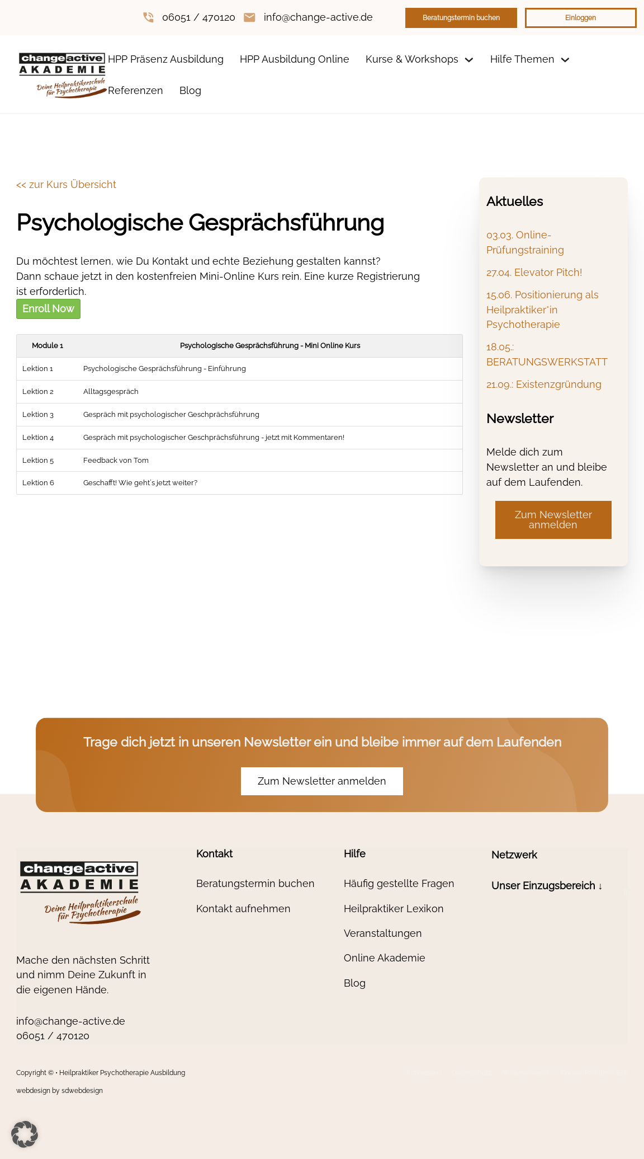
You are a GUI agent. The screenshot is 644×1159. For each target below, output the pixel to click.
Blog (190, 90)
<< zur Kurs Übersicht (66, 184)
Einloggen (580, 18)
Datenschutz (471, 1073)
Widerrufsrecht (526, 1073)
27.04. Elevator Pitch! (534, 272)
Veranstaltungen (383, 933)
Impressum (423, 1073)
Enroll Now (48, 309)
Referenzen (135, 90)
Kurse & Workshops (412, 59)
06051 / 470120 (198, 17)
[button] (559, 893)
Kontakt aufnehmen (243, 908)
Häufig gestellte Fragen (399, 883)
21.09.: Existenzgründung (544, 384)
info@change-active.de (318, 17)
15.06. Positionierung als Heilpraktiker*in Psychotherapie (542, 309)
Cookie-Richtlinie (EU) (594, 1073)
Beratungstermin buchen (461, 18)
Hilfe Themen (522, 59)
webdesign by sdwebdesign (59, 1091)
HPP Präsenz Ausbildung (166, 59)
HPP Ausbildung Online (294, 59)
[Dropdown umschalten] (469, 60)
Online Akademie (384, 958)
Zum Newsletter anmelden (553, 520)
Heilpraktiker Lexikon (394, 908)
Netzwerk (514, 855)
